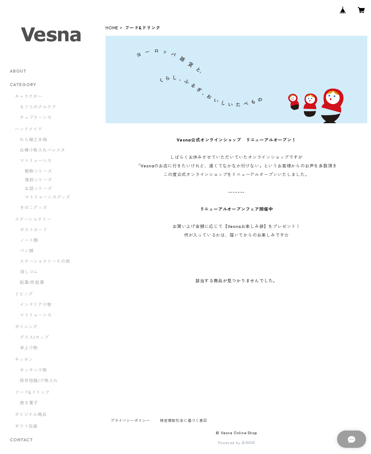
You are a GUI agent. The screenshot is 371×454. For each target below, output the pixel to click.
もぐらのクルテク (38, 107)
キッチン (24, 359)
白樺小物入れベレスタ (42, 150)
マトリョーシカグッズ (47, 197)
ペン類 (26, 251)
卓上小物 (29, 348)
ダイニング (26, 327)
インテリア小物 (36, 304)
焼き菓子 (29, 403)
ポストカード (33, 230)
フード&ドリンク (32, 392)
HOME (112, 28)
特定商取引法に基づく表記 (183, 420)
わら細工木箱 (36, 139)
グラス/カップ (34, 337)
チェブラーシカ (36, 117)
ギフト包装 (26, 426)
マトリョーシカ (36, 160)
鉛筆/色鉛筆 (32, 282)
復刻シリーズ (38, 180)
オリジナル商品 (31, 414)
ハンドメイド (28, 129)
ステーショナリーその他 (45, 261)
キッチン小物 (33, 370)
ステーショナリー (33, 219)
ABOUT (18, 71)
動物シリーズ (38, 171)
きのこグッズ (33, 207)
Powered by (236, 442)
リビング (24, 294)
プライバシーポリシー (130, 420)
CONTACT (21, 440)
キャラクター (28, 96)
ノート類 (29, 240)
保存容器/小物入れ (39, 380)
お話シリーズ (38, 188)
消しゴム (29, 272)
